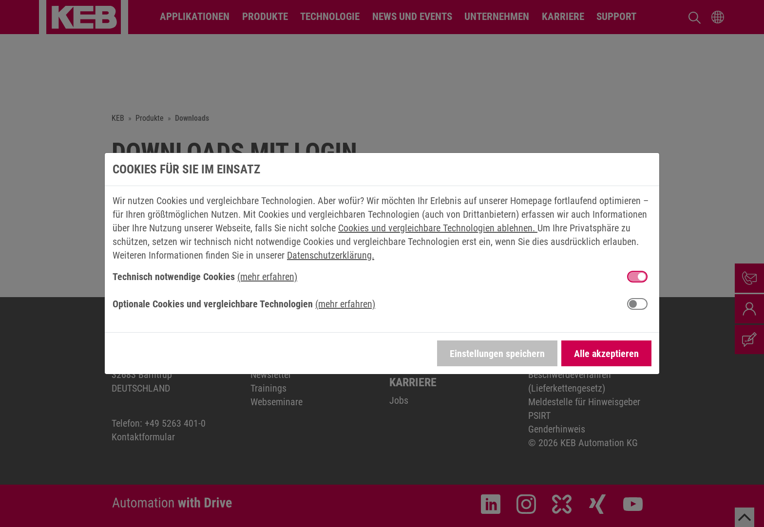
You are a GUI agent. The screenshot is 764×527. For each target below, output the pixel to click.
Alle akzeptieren (606, 353)
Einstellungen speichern (497, 353)
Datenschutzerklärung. (330, 255)
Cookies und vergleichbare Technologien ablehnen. (437, 228)
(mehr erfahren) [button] (267, 276)
